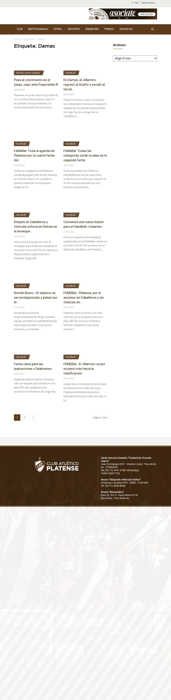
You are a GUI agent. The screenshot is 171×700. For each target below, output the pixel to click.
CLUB (19, 29)
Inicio (17, 39)
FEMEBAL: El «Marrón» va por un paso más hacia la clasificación (84, 368)
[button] (152, 29)
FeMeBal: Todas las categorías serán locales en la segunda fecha (85, 155)
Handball (70, 72)
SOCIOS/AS (126, 29)
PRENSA (109, 29)
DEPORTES (74, 29)
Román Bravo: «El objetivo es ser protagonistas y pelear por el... (35, 297)
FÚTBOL (58, 29)
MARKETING (92, 29)
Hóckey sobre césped (28, 72)
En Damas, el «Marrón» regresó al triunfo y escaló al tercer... (84, 84)
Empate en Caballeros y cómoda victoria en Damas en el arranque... (35, 226)
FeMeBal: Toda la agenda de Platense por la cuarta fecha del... (34, 155)
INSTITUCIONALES (38, 29)
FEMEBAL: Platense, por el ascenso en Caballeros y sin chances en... (83, 297)
